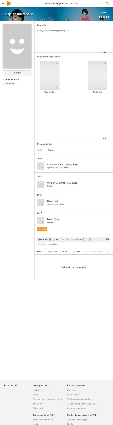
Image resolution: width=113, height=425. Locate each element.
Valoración (52, 251)
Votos (64, 251)
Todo (39, 150)
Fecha (39, 251)
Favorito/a (17, 73)
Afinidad (76, 251)
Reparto (51, 150)
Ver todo (42, 229)
